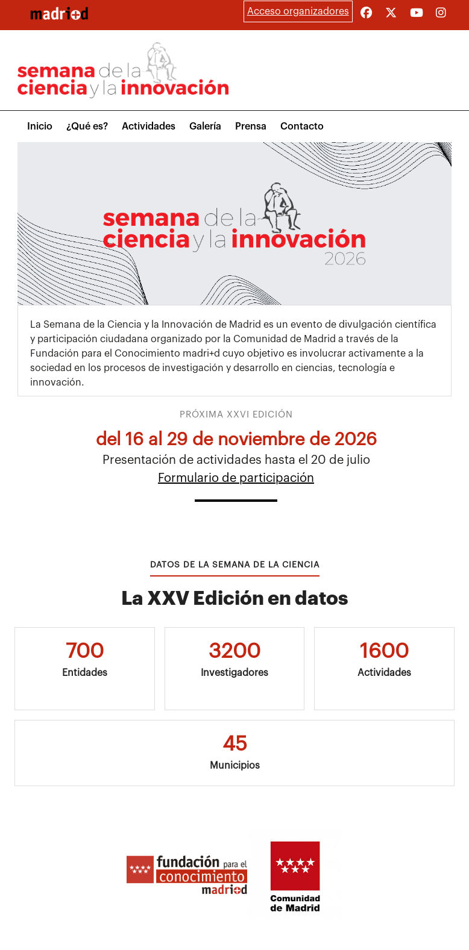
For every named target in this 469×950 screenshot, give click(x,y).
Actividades (148, 126)
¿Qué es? (87, 126)
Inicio (39, 126)
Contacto (302, 126)
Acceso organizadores (298, 11)
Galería (205, 126)
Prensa (250, 126)
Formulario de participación (236, 478)
